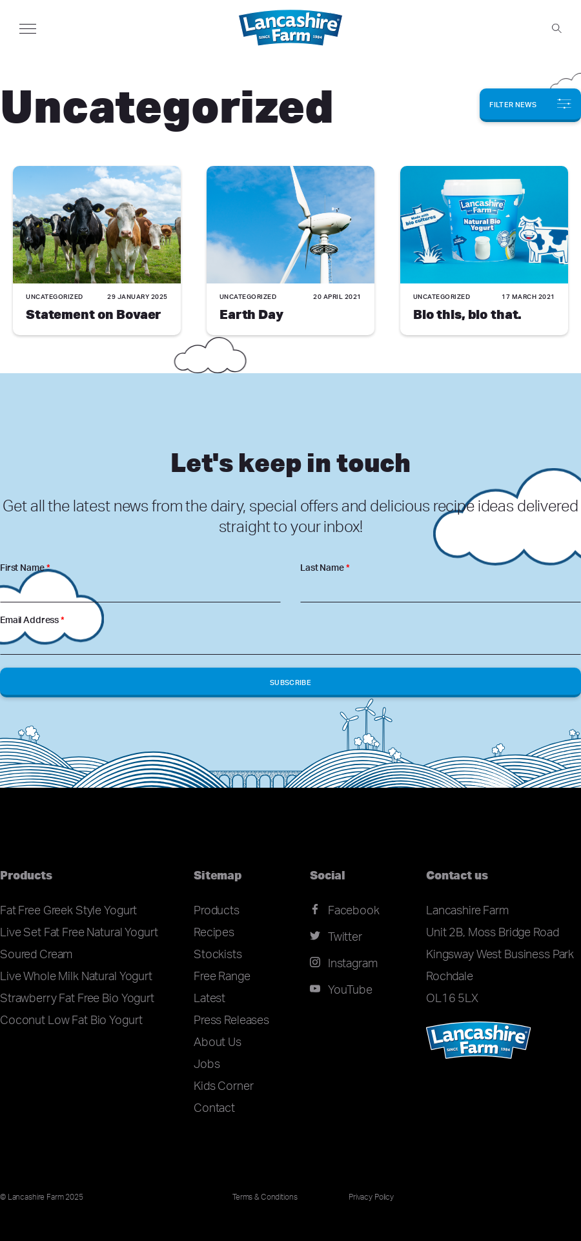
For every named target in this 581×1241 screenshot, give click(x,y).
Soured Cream (36, 954)
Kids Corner (223, 1085)
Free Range (222, 976)
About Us (217, 1041)
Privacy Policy (371, 1197)
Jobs (206, 1063)
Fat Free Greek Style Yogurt (68, 910)
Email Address (32, 619)
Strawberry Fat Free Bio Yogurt (77, 997)
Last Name (325, 567)
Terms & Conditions (264, 1197)
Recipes (214, 932)
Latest (209, 997)
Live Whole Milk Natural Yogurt (76, 976)
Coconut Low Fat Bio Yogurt (71, 1019)
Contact (214, 1107)
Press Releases (231, 1019)
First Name (25, 567)
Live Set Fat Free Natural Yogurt (79, 932)
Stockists (218, 954)
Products (217, 910)
